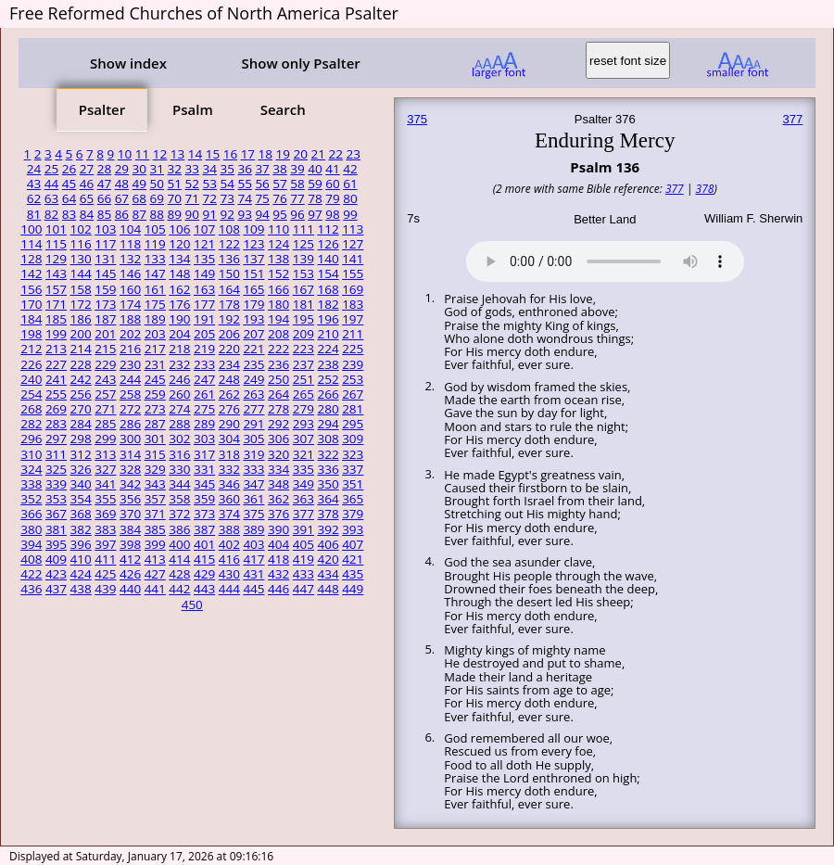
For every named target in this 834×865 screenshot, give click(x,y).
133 (155, 258)
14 (195, 154)
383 (105, 529)
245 (155, 379)
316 (179, 454)
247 (204, 379)
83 (69, 214)
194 (278, 319)
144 (81, 273)
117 (105, 243)
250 (278, 379)
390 (278, 529)
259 (155, 394)
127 (352, 243)
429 (204, 574)
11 (142, 154)
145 (105, 273)
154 (327, 273)
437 (56, 588)
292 (278, 423)
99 (350, 214)
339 (56, 484)
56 (262, 183)
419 (303, 559)
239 (352, 364)
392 (327, 529)
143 (56, 273)
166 (278, 289)
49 (139, 183)
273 (155, 409)
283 (56, 423)
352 (31, 498)
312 (81, 454)
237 (303, 364)
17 (248, 154)
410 (81, 559)
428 (179, 574)
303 (204, 438)
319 (253, 454)
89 (175, 214)
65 (87, 198)
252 (327, 379)
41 (332, 168)
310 (31, 454)
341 (105, 484)
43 (34, 183)
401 (204, 544)
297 (56, 438)
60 (332, 183)
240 (31, 379)
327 (105, 469)
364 (327, 498)
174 (130, 304)
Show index (128, 63)
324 (31, 469)
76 (279, 198)
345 (204, 484)
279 (303, 409)
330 (179, 469)
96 (297, 214)
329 (155, 469)
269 (56, 409)
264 (278, 394)
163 (204, 289)
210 (327, 333)
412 (130, 559)
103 (105, 229)
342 (130, 484)
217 (155, 348)
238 (327, 364)
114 (31, 243)
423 (56, 574)
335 (303, 469)
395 (56, 544)
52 (192, 183)
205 (204, 333)
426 (130, 574)
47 (104, 183)
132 (130, 258)
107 (204, 229)
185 (56, 319)
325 (56, 469)
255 (56, 394)
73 (227, 198)
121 (204, 243)
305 (253, 438)
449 (352, 588)
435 (352, 574)
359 (204, 498)
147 (155, 273)
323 (352, 454)
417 (253, 559)
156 (31, 289)
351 (352, 484)
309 (352, 438)
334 (278, 469)
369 (105, 513)
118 (130, 243)
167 (303, 289)
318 (229, 454)
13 (177, 154)
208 (278, 333)
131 (105, 258)
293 (303, 423)
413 (155, 559)
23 (353, 154)
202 (130, 333)
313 (105, 454)
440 (130, 588)
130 (81, 258)
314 (130, 454)
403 (253, 544)
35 (227, 168)
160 (130, 289)
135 (204, 258)
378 (327, 513)
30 (139, 168)
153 (303, 273)
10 (125, 154)
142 (31, 273)
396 (81, 544)
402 (229, 544)
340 (81, 484)
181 (303, 304)
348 (278, 484)
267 (352, 394)
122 (229, 243)
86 (122, 214)
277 (253, 409)
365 (352, 498)
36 (244, 168)
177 (204, 304)
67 (122, 198)
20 (301, 154)
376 (278, 513)
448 (327, 588)
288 (179, 423)
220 (229, 348)
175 (155, 304)
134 (179, 258)
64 (69, 198)
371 (155, 513)
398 (130, 544)
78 (315, 198)
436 (31, 588)
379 (352, 513)
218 (179, 348)
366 (31, 513)
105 (155, 229)
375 (253, 513)
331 (204, 469)
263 (253, 394)
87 (139, 214)
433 (303, 574)
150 (229, 273)
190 (179, 319)
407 (352, 544)
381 (56, 529)
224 (327, 348)
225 (352, 348)
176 (179, 304)
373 (204, 513)
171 (56, 304)
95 (279, 214)
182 (327, 304)
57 (279, 183)
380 (31, 529)
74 (244, 198)
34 (209, 168)
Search (283, 109)
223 (303, 348)
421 (352, 559)
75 (262, 198)
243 (105, 379)
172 (81, 304)
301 (155, 438)
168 (327, 289)
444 (229, 588)
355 (105, 498)
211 (352, 333)
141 (352, 258)
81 (34, 214)
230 (130, 364)
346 (229, 484)
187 (105, 319)
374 (229, 513)
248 (229, 379)
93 (244, 214)
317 (204, 454)
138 (278, 258)
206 (229, 333)
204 (179, 333)
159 (105, 289)
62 (34, 198)
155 (352, 273)
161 (155, 289)
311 (56, 454)
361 (253, 498)
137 (253, 258)
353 (56, 498)
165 (253, 289)
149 (204, 273)
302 (179, 438)
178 (229, 304)
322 (327, 454)
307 (303, 438)
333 (253, 469)
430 (229, 574)
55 (244, 183)
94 (262, 214)
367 (56, 513)
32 (175, 168)
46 (87, 183)
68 (139, 198)
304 (229, 438)
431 (253, 574)
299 (105, 438)
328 (130, 469)
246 (179, 379)
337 (352, 469)
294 (327, 423)
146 (130, 273)
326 (81, 469)
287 (155, 423)
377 (303, 513)
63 (51, 198)
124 (278, 243)
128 (31, 258)
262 (229, 394)
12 (160, 154)
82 (51, 214)
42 (350, 168)
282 (31, 423)
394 (31, 544)
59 (315, 183)
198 (31, 333)
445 (253, 588)
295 (352, 423)
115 (56, 243)
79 (332, 198)
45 (69, 183)
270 (81, 409)
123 (253, 243)
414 (179, 559)
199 (56, 333)
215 (105, 348)
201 (105, 333)
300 (130, 438)
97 (315, 214)
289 (204, 423)
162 (179, 289)
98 (332, 214)
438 (81, 588)
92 (227, 214)
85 (104, 214)
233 (204, 364)
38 (279, 168)
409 (56, 559)
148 (179, 273)
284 (81, 423)
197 (352, 319)
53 (209, 183)
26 (69, 168)
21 (318, 154)
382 (81, 529)
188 (130, 319)
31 (157, 168)
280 (327, 409)
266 (327, 394)
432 (278, 574)
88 (157, 214)
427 (155, 574)
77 (297, 198)
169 (352, 289)
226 (31, 364)
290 (229, 423)
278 (278, 409)
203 (155, 333)
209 (303, 333)
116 (81, 243)
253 (352, 379)
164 (229, 289)
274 (179, 409)
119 (155, 243)
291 (253, 423)
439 (105, 588)
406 (327, 544)
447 (303, 588)
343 (155, 484)
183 (352, 304)
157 (56, 289)
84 (87, 214)
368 (81, 513)
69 (157, 198)
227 (56, 364)
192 (229, 319)
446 (278, 588)
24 (34, 168)
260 (179, 394)
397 (105, 544)
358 (179, 498)
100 (31, 229)
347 (253, 484)
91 (209, 214)
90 (192, 214)
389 (253, 529)
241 (56, 379)
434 (327, 574)
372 (179, 513)
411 (105, 559)
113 (352, 229)
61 (350, 183)
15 (213, 154)
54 (227, 183)
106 (179, 229)
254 (31, 394)
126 (327, 243)
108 (229, 229)
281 (352, 409)
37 (262, 168)
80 (350, 198)
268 (31, 409)
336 (327, 469)
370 (130, 513)
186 (81, 319)
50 (157, 183)
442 (179, 588)
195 (303, 319)
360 (229, 498)
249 (253, 379)
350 (327, 484)
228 (81, 364)
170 (31, 304)
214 (81, 348)
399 (155, 544)
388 (229, 529)
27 (87, 168)
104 (130, 229)
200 (81, 333)
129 (56, 258)
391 (303, 529)
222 (278, 348)
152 (278, 273)
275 (204, 409)
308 (327, 438)
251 (303, 379)
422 (31, 574)
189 (155, 319)
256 (81, 394)
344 (179, 484)
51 (175, 183)
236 (278, 364)
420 (327, 559)
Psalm (192, 109)
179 (253, 304)
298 (81, 438)
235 (253, 364)
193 (253, 319)
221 (253, 348)
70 (175, 198)
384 (130, 529)
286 (130, 423)
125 (303, 243)
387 (204, 529)
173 (105, 304)
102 (81, 229)
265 (303, 394)
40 (315, 168)
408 (31, 559)
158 (81, 289)
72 (209, 198)
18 (265, 154)
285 (105, 423)
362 (278, 498)
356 (130, 498)
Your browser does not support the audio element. (605, 259)
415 (204, 559)
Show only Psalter (300, 63)
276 (229, 409)
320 (278, 454)
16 (230, 154)
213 (56, 348)
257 (105, 394)
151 (253, 273)
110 (278, 229)
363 (303, 498)
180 (278, 304)
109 (253, 229)
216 (130, 348)
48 (122, 183)
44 (51, 183)
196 (327, 319)
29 (122, 168)
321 (303, 454)
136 (229, 258)
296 (31, 438)
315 (155, 454)
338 (31, 484)
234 (229, 364)
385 (155, 529)
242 (81, 379)
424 (81, 574)
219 (204, 348)
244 (130, 379)
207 (253, 333)
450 (192, 604)
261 (204, 394)
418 (278, 559)
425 (105, 574)
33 (192, 168)
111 (303, 229)
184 (31, 319)
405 (303, 544)
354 (81, 498)
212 (31, 348)
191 (204, 319)
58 (297, 183)
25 (51, 168)
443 (204, 588)
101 (56, 229)
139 (303, 258)
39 (297, 168)
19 (283, 154)
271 (105, 409)
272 (130, 409)
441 (155, 588)
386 (179, 529)
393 (352, 529)
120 (179, 243)
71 (192, 198)
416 (229, 559)
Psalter (102, 109)
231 (155, 364)
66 (104, 198)
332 (229, 469)
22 (335, 154)
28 (104, 168)
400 (179, 544)
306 (278, 438)
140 (327, 258)
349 (303, 484)
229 (105, 364)
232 (179, 364)
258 (130, 394)
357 (155, 498)
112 (327, 229)
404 (278, 544)
